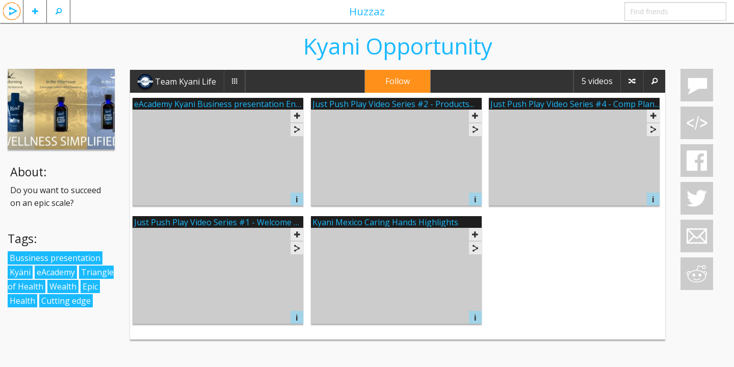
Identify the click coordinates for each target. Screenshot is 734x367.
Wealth (62, 286)
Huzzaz (367, 11)
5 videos (597, 81)
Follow (397, 81)
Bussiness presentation (55, 258)
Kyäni (20, 272)
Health (22, 300)
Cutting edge (66, 300)
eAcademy (56, 272)
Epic (90, 286)
